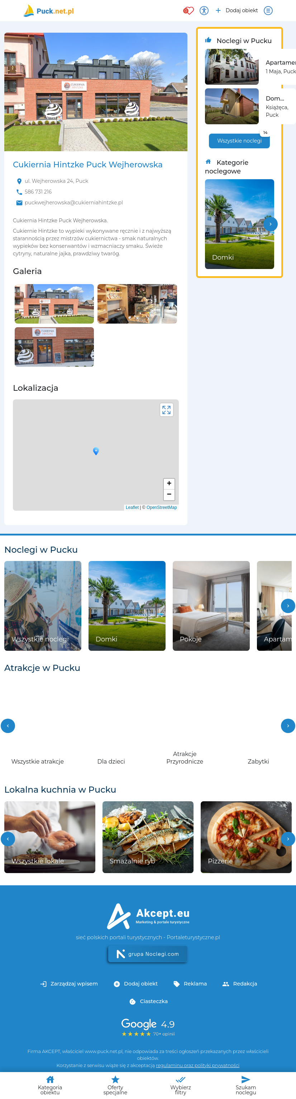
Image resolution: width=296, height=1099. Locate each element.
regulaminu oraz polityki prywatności (197, 1065)
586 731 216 (38, 192)
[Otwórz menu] (268, 10)
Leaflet (132, 507)
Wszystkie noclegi (243, 139)
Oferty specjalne (115, 1085)
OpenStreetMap (162, 507)
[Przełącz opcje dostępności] (204, 10)
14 (265, 132)
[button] (270, 224)
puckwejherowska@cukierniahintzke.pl (74, 202)
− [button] (169, 495)
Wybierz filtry (180, 1085)
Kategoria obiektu (50, 1085)
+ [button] (169, 484)
